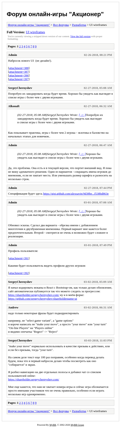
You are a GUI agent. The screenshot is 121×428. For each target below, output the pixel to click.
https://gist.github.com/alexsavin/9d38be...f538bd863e (76, 193)
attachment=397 (18, 79)
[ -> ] (82, 115)
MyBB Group (77, 425)
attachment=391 (18, 258)
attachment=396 (18, 75)
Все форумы (61, 25)
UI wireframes (35, 32)
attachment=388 (18, 68)
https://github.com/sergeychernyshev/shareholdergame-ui (42, 298)
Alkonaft (13, 106)
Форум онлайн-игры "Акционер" (55, 14)
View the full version (80, 36)
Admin (12, 55)
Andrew (13, 307)
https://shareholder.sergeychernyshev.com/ (33, 295)
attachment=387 (18, 71)
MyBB (53, 425)
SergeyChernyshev (20, 88)
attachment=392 (18, 273)
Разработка (79, 25)
